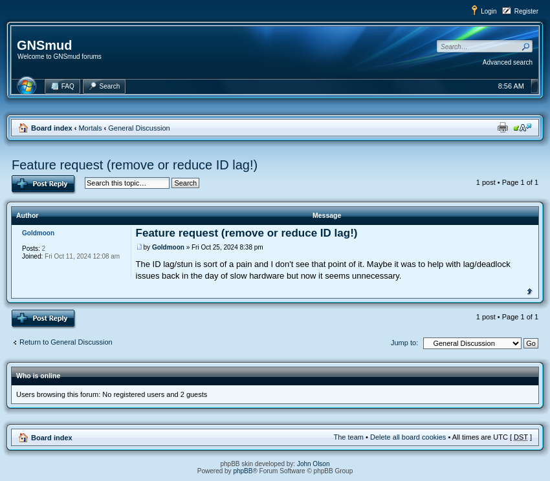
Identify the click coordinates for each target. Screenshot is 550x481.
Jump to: (404, 343)
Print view (503, 127)
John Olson (313, 463)
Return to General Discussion (66, 342)
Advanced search (508, 62)
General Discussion (139, 128)
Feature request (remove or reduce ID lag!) (135, 165)
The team (349, 437)
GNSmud (44, 45)
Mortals (90, 128)
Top (529, 290)
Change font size (522, 127)
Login (488, 11)
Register (526, 11)
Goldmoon (168, 247)
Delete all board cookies (408, 437)
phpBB (242, 471)
